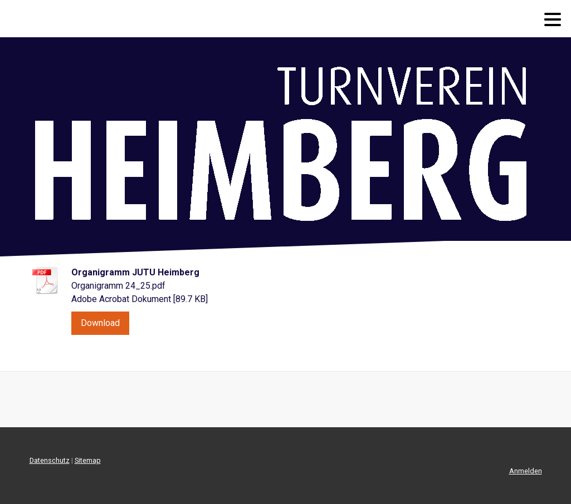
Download (100, 323)
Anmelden (525, 471)
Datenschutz (50, 460)
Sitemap (88, 460)
